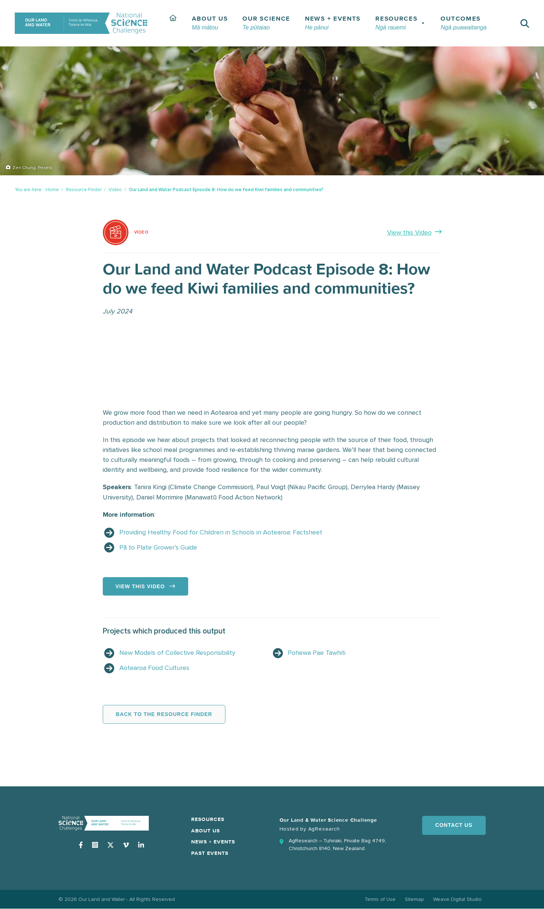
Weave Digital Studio (457, 899)
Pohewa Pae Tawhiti (316, 653)
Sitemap (414, 899)
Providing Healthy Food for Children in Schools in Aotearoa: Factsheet (220, 532)
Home (52, 190)
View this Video (409, 232)
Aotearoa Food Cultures (154, 668)
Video (115, 190)
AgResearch (324, 829)
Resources (207, 819)
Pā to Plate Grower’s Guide (158, 547)
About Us (205, 830)
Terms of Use (380, 899)
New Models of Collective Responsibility (177, 653)
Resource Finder (84, 190)
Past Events (209, 853)
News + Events (213, 842)
